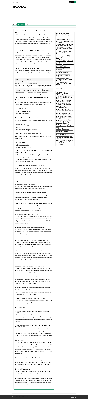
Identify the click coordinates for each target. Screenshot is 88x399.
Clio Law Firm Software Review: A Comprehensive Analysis (65, 133)
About (13, 2)
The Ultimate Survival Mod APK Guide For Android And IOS (64, 101)
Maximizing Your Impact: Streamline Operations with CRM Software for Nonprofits (64, 130)
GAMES (28, 24)
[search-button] (75, 2)
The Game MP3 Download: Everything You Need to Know (63, 104)
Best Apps (19, 6)
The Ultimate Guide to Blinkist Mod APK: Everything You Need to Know (65, 126)
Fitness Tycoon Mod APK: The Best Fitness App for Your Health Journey (65, 57)
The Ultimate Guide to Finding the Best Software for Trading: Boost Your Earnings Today (64, 122)
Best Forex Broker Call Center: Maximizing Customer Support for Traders (64, 53)
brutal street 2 (59, 37)
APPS (15, 24)
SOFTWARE (21, 24)
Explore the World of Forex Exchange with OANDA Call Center (63, 75)
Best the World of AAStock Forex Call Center (64, 42)
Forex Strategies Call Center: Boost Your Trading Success (65, 64)
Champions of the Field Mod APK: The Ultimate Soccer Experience (64, 45)
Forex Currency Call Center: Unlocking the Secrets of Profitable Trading (64, 48)
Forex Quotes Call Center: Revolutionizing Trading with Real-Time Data (65, 79)
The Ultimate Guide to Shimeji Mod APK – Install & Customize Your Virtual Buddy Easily (64, 117)
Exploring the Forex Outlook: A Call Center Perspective (64, 71)
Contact (17, 2)
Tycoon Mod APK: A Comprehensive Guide (61, 107)
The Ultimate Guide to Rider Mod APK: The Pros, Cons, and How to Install (64, 110)
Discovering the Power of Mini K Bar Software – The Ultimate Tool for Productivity (64, 141)
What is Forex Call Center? (63, 39)
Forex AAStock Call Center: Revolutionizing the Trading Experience (63, 68)
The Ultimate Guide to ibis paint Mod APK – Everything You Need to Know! (64, 137)
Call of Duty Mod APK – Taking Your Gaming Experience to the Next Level (64, 97)
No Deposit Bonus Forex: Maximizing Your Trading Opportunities (62, 35)
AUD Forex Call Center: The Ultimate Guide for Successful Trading (63, 83)
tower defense (59, 144)
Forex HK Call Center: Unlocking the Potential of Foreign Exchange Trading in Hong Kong (64, 61)
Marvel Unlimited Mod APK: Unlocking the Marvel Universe (64, 114)
